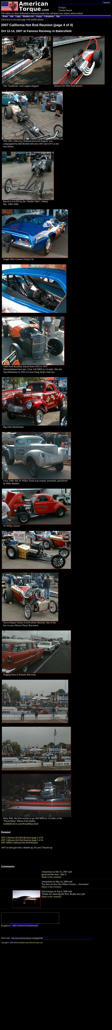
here (8, 19)
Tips (58, 16)
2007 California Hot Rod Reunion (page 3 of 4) (22, 840)
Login (18, 16)
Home (5, 16)
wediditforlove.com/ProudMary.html (20, 823)
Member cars (28, 16)
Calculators (49, 16)
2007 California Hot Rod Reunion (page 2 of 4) (22, 837)
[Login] (4, 927)
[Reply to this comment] (51, 877)
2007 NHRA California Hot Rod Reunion (19, 842)
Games (39, 16)
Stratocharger (47, 891)
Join (12, 16)
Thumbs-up (47, 847)
